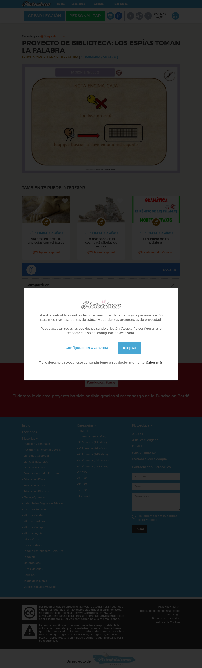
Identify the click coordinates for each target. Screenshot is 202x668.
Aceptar (129, 347)
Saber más (154, 363)
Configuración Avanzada (87, 347)
